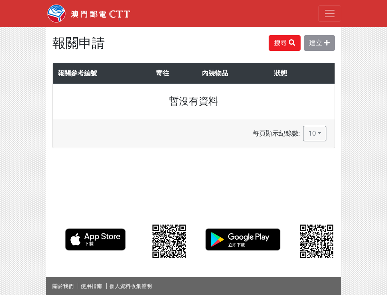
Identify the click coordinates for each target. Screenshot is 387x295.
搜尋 (284, 43)
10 (312, 133)
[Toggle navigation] (329, 13)
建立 (319, 43)
